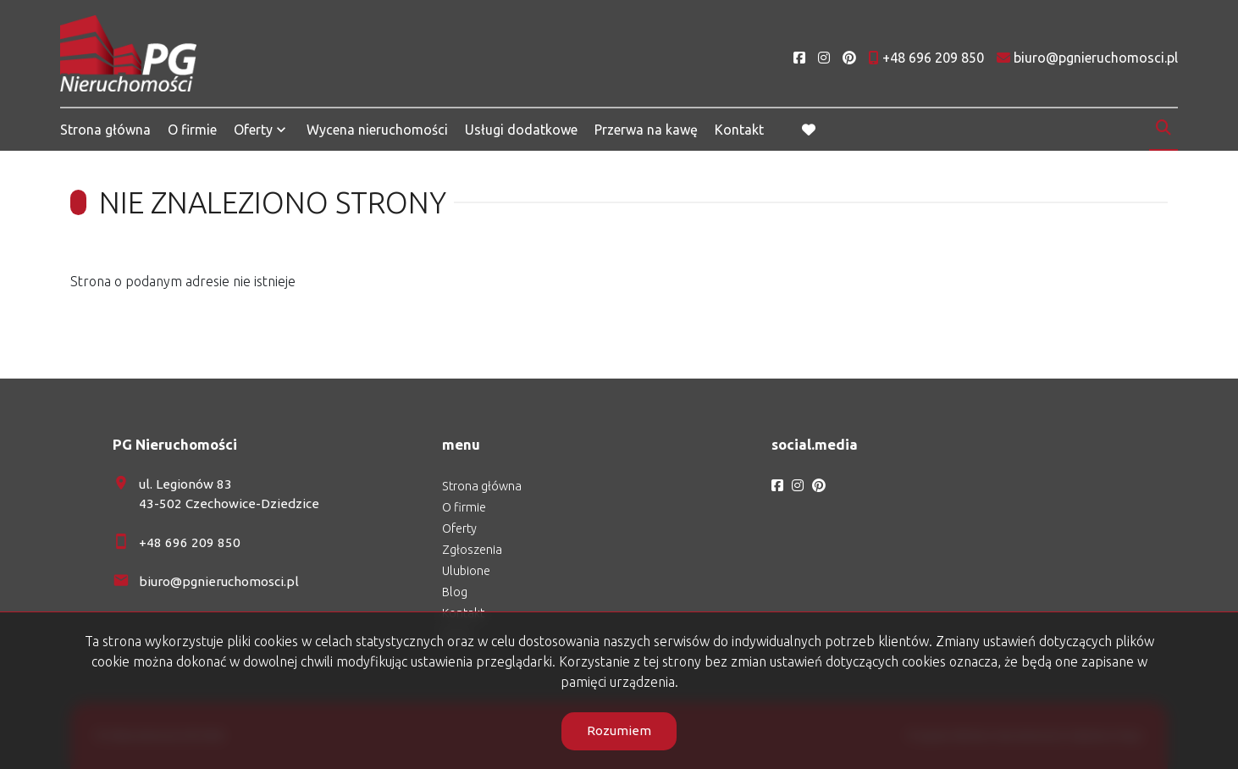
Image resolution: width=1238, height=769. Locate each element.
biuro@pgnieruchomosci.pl (219, 581)
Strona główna (105, 129)
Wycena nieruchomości (377, 129)
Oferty (253, 129)
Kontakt (739, 129)
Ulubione (466, 571)
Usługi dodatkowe (521, 129)
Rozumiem (619, 730)
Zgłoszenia (472, 549)
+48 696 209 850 (189, 542)
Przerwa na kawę (646, 129)
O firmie (192, 129)
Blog (454, 592)
